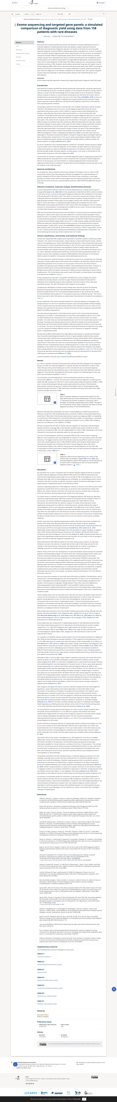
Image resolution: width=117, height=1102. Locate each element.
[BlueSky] (26, 1083)
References (19, 49)
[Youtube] (33, 1083)
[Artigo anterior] (26, 14)
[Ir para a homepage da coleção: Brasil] (50, 2)
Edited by (18, 56)
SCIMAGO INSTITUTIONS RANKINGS (63, 36)
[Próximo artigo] (39, 14)
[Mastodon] (28, 1083)
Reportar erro (115, 392)
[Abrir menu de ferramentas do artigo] (15, 1012)
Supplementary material (22, 52)
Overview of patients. (44, 956)
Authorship (47, 36)
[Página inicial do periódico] (12, 14)
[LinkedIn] (29, 1083)
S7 (93, 348)
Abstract (18, 42)
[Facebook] (31, 1083)
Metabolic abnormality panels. (47, 1003)
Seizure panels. (42, 972)
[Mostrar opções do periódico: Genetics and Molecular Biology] (68, 8)
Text (17, 45)
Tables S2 (89, 348)
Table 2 (56, 450)
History (18, 63)
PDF (69, 14)
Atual (32, 14)
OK (84, 1099)
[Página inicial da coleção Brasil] (17, 1079)
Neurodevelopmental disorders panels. (49, 964)
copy (90, 19)
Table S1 (60, 274)
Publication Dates (20, 60)
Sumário (18, 14)
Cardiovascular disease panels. (47, 995)
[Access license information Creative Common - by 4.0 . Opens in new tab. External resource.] (43, 1043)
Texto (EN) (60, 14)
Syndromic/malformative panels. (47, 979)
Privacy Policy (77, 1099)
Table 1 (50, 379)
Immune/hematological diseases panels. (50, 987)
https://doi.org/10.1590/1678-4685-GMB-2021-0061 (72, 19)
